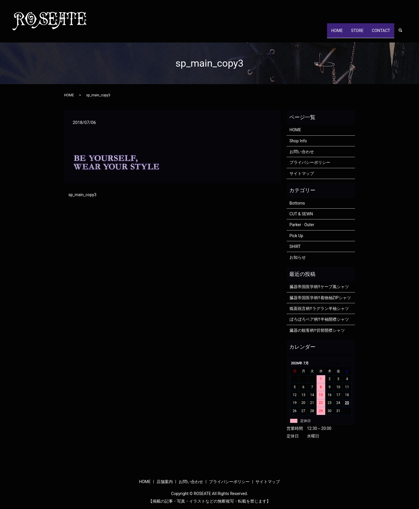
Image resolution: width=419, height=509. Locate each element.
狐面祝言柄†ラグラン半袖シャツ (319, 308)
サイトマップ (302, 173)
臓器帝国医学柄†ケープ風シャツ (319, 286)
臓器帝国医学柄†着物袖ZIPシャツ (320, 297)
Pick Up (296, 235)
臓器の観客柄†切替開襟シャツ (317, 330)
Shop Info (298, 141)
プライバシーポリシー (310, 162)
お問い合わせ (302, 151)
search (403, 33)
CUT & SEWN (301, 214)
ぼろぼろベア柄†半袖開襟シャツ (319, 319)
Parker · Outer (302, 224)
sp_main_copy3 (82, 194)
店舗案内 (165, 481)
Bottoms (297, 203)
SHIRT (295, 246)
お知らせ (298, 257)
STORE (351, 33)
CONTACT (379, 33)
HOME (327, 33)
